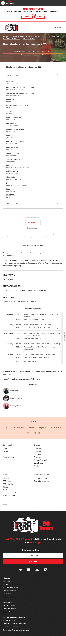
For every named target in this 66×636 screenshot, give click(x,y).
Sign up (33, 562)
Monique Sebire (29, 39)
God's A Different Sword (15, 141)
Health (32, 427)
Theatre (38, 432)
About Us (6, 578)
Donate (39, 16)
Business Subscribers (10, 627)
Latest (5, 448)
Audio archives (8, 457)
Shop (5, 505)
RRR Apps (35, 542)
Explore (37, 445)
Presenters (37, 457)
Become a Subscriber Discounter (14, 624)
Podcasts (37, 454)
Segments (6, 451)
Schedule (37, 448)
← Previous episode (33, 217)
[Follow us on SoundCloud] (37, 570)
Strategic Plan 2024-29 (11, 587)
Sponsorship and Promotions (14, 617)
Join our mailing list (33, 550)
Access (5, 584)
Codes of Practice (9, 590)
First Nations (18, 427)
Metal (27, 432)
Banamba (9, 135)
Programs (37, 451)
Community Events (10, 493)
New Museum (11, 123)
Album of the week (40, 460)
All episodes (33, 222)
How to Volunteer (9, 606)
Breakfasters (18, 37)
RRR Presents (8, 484)
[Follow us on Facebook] (28, 570)
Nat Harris (16, 39)
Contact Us (7, 581)
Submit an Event (9, 496)
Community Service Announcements (16, 630)
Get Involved (7, 602)
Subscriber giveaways (42, 481)
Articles (36, 466)
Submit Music (8, 612)
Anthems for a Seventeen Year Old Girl (20, 93)
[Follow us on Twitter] (20, 570)
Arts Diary (6, 490)
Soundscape (38, 463)
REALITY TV (10, 195)
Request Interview (9, 609)
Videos (36, 469)
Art (6, 427)
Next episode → (33, 228)
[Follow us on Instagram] (45, 570)
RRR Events (7, 481)
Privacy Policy (8, 597)
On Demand (7, 445)
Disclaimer (7, 594)
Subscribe (27, 16)
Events (5, 475)
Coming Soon (8, 478)
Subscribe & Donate (41, 475)
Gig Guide (6, 487)
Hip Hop (43, 427)
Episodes (6, 454)
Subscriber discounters (42, 478)
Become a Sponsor (10, 620)
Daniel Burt (7, 39)
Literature (56, 427)
